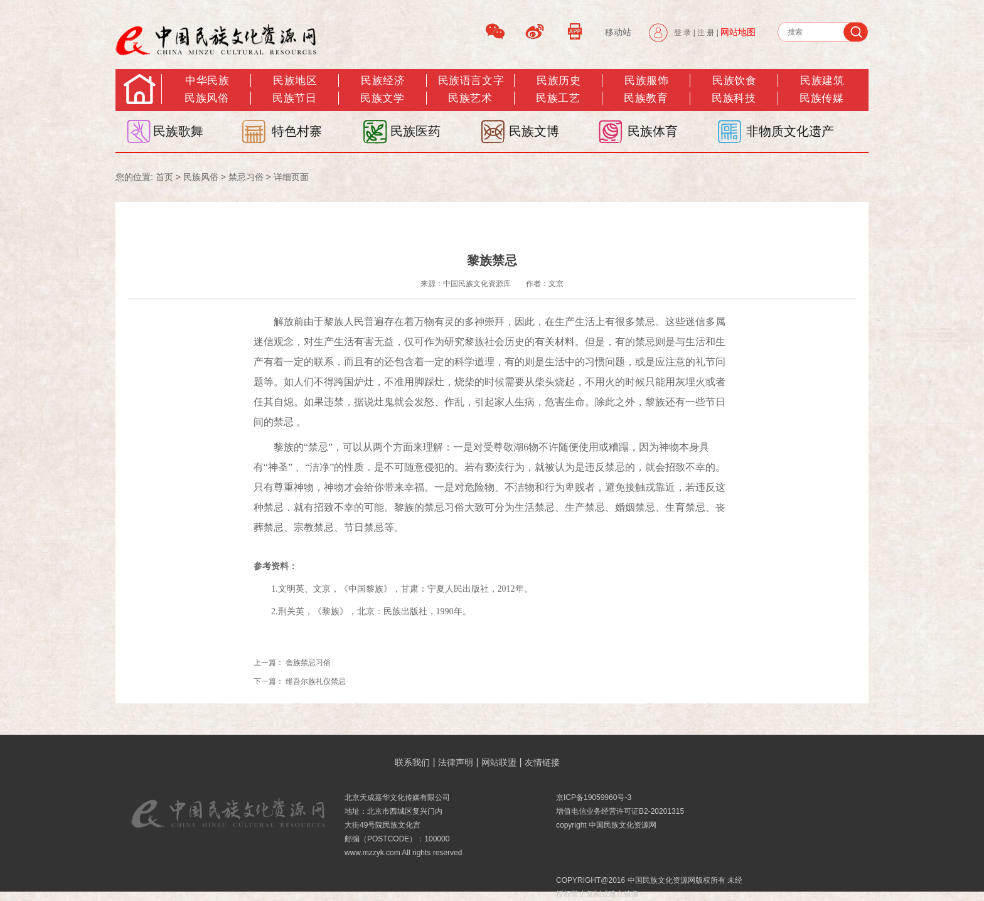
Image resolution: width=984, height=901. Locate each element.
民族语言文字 (471, 81)
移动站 (618, 32)
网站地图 (738, 32)
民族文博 (534, 131)
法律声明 (455, 762)
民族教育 (646, 98)
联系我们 (412, 762)
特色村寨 (297, 131)
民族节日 (294, 98)
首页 (164, 177)
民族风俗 (206, 98)
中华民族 (207, 81)
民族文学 (382, 98)
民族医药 (415, 131)
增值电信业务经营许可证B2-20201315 (620, 811)
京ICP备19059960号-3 (593, 797)
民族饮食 (734, 81)
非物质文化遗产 (790, 131)
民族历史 (558, 81)
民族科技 (734, 98)
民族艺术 (470, 98)
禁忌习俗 (246, 177)
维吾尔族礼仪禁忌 (316, 681)
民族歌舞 (178, 131)
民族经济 (383, 81)
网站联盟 (498, 762)
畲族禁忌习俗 (308, 662)
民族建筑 (822, 81)
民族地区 (295, 81)
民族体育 (653, 131)
